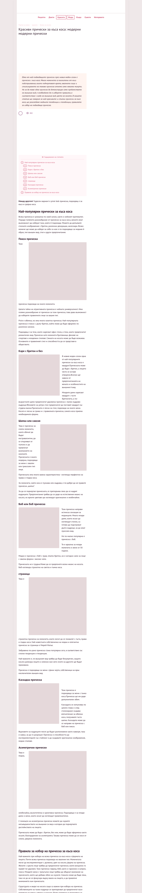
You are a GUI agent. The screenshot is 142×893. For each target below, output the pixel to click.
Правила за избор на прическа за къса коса (31, 184)
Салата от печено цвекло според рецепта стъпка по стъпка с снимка (36, 778)
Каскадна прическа (24, 177)
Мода (70, 17)
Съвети (88, 17)
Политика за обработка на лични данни (124, 805)
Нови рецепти (98, 804)
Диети (51, 17)
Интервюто (99, 17)
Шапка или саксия (23, 165)
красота (25, 25)
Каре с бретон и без (24, 161)
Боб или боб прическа (25, 169)
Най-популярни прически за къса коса (29, 154)
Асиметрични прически (25, 180)
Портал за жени (14, 25)
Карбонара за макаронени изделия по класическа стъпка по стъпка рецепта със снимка (44, 781)
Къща (78, 17)
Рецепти (41, 17)
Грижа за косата (36, 25)
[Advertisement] (52, 51)
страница (20, 173)
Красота (61, 17)
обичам (12, 783)
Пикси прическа (22, 158)
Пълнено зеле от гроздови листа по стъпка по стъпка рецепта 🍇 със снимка (40, 786)
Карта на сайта (121, 800)
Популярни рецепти (100, 800)
